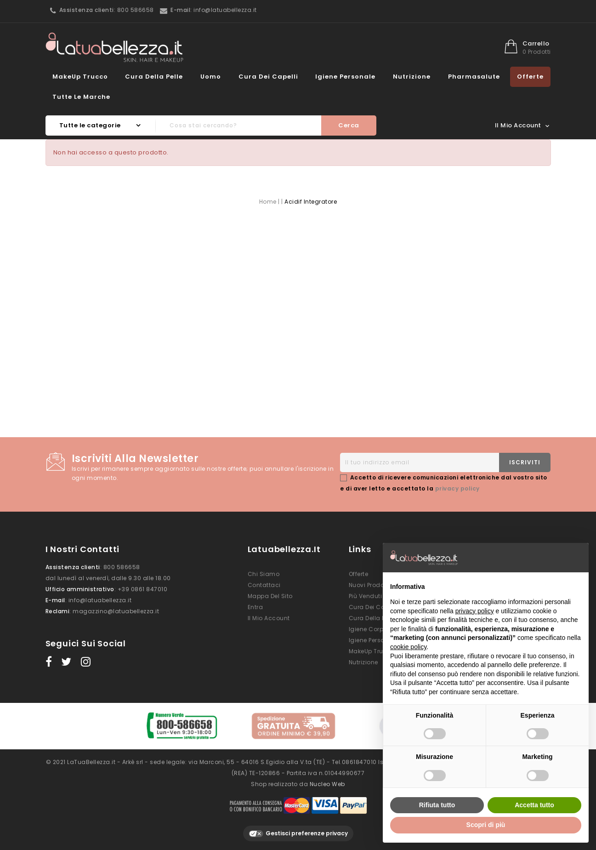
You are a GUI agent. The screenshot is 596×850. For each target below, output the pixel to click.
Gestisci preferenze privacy (298, 833)
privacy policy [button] (474, 611)
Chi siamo (264, 574)
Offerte (530, 76)
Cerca (348, 125)
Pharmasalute (474, 76)
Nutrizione (412, 76)
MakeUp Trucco (80, 76)
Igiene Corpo (368, 629)
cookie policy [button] (408, 646)
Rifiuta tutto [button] (437, 805)
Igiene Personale (345, 76)
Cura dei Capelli (268, 76)
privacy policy (457, 488)
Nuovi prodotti (369, 585)
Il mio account (269, 618)
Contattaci (264, 585)
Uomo (210, 76)
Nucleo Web (327, 783)
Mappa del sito (270, 596)
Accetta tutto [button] (534, 805)
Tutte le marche (81, 96)
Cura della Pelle (154, 76)
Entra (255, 607)
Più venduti (365, 596)
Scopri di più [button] (485, 824)
